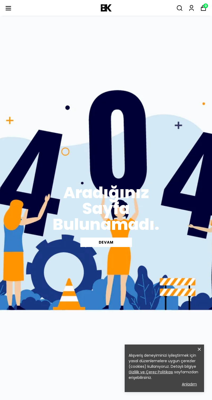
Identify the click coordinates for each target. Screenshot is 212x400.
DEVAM (106, 242)
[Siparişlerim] (191, 8)
